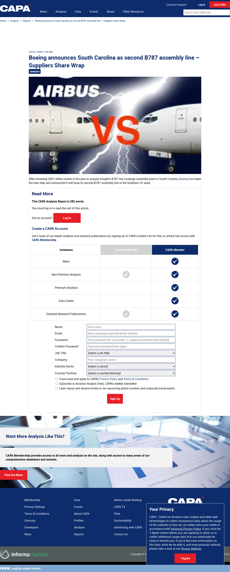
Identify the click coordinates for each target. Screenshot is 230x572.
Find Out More (13, 475)
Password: (61, 340)
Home (3, 20)
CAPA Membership (44, 240)
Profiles (79, 520)
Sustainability (122, 520)
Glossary (30, 520)
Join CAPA (220, 4)
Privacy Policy (108, 379)
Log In (201, 4)
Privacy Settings (191, 549)
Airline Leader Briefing (128, 500)
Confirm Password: (67, 346)
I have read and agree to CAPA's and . (102, 379)
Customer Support (176, 4)
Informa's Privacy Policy (186, 529)
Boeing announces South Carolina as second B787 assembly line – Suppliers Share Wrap (80, 20)
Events (94, 12)
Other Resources (133, 12)
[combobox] (206, 12)
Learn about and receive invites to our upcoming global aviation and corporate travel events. (115, 388)
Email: (59, 333)
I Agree (185, 558)
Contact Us (121, 534)
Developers (31, 527)
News (43, 12)
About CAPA (81, 514)
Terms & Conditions (136, 379)
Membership (32, 500)
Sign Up (115, 399)
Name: (59, 327)
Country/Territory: (66, 373)
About (110, 12)
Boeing (183, 179)
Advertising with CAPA (128, 527)
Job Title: (61, 353)
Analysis (61, 12)
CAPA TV (119, 507)
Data (78, 12)
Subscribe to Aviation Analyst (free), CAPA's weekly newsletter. (96, 384)
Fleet (117, 514)
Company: (61, 360)
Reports (27, 20)
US (141, 183)
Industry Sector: (65, 366)
